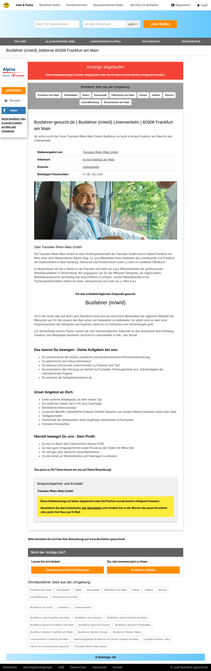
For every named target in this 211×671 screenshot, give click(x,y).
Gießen (156, 95)
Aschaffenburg (90, 102)
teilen (13, 110)
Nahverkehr (151, 41)
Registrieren (180, 5)
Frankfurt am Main (48, 95)
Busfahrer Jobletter (143, 570)
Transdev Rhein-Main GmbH (100, 152)
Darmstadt (100, 95)
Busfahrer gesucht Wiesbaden (133, 624)
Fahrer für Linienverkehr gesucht (49, 646)
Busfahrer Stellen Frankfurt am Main (51, 632)
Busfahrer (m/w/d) (41, 607)
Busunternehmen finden (108, 5)
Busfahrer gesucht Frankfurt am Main (52, 624)
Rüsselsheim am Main (116, 102)
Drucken (12, 100)
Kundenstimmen (76, 5)
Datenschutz (78, 667)
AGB (61, 667)
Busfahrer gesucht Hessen (94, 624)
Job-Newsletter (92, 508)
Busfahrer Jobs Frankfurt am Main (50, 617)
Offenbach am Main (122, 95)
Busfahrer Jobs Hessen (88, 617)
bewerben (13, 90)
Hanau (143, 95)
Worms (169, 95)
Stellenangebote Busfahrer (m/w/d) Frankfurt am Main (106, 639)
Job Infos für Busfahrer (144, 5)
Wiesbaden (71, 95)
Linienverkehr (105, 41)
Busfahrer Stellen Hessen (93, 632)
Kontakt (117, 667)
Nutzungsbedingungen (37, 667)
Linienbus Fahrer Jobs (157, 639)
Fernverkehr (191, 41)
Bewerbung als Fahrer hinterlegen (67, 570)
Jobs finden (160, 24)
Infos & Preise (24, 5)
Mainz (85, 95)
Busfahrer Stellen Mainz (127, 632)
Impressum (99, 667)
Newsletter (10, 667)
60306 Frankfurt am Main (98, 159)
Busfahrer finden (49, 5)
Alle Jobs (60, 41)
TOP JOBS (20, 41)
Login (202, 5)
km (133, 24)
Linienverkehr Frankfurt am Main (49, 639)
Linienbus (63, 607)
